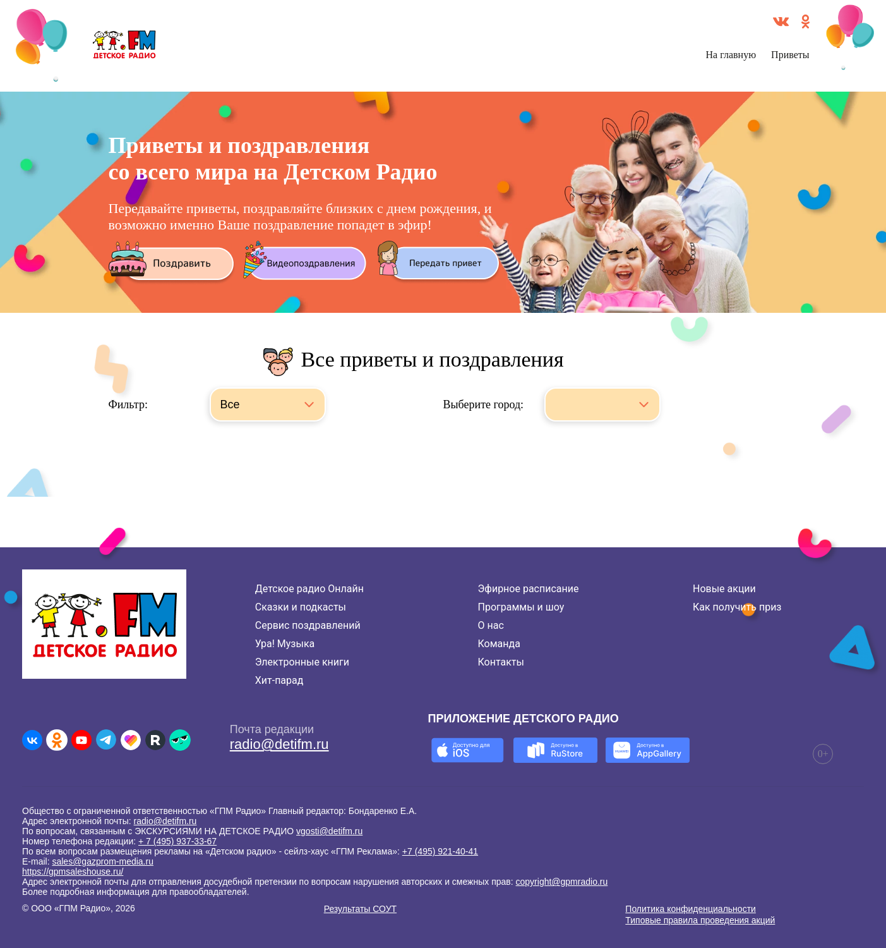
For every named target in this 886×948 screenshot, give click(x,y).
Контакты (501, 662)
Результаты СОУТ (360, 909)
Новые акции (724, 589)
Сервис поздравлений (308, 625)
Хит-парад (279, 680)
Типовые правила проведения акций (700, 920)
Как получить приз (737, 607)
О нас (491, 625)
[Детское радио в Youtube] (81, 740)
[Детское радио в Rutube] (155, 740)
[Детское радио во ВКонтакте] (32, 740)
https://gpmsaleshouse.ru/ (72, 871)
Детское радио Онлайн (309, 589)
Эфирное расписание (528, 589)
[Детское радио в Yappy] (180, 740)
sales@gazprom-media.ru (102, 861)
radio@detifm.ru (279, 744)
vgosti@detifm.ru (329, 831)
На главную (731, 54)
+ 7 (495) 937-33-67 (177, 841)
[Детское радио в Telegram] (106, 740)
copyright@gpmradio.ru (562, 882)
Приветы (790, 54)
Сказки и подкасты (300, 607)
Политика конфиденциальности (690, 909)
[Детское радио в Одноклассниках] (57, 740)
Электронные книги (302, 662)
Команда (499, 644)
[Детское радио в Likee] (131, 740)
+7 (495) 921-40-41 (440, 851)
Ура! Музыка (284, 644)
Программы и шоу (521, 607)
